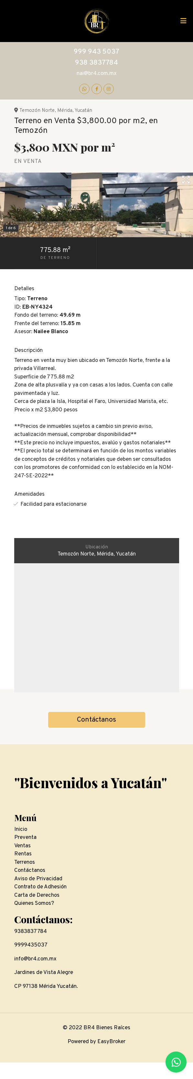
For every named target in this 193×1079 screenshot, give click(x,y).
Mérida (64, 110)
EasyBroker (111, 1041)
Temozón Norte (37, 110)
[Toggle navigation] (183, 21)
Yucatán (83, 110)
